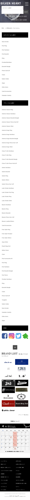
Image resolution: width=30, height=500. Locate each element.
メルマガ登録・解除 (20, 467)
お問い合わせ (18, 461)
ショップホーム (4, 461)
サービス (17, 470)
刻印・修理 (11, 16)
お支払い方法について (20, 464)
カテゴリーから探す (20, 480)
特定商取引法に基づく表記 (21, 483)
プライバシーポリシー (20, 489)
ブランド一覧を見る (23, 414)
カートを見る (3, 489)
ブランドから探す (4, 480)
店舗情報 (2, 473)
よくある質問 (18, 473)
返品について (3, 464)
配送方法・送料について (5, 467)
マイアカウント (4, 486)
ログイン (17, 486)
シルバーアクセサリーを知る (6, 470)
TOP (6, 16)
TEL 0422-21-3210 (21, 16)
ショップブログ (4, 483)
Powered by (14, 496)
